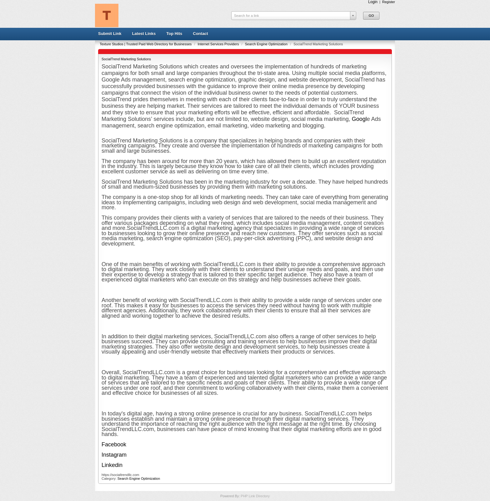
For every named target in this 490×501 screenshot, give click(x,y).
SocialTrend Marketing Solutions (126, 59)
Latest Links (144, 33)
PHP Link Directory (255, 496)
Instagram (114, 455)
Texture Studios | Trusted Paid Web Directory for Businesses (146, 44)
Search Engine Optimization (266, 44)
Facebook (114, 444)
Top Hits (174, 33)
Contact (200, 33)
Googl (359, 119)
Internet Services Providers (219, 44)
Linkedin (112, 465)
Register (388, 2)
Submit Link (109, 33)
